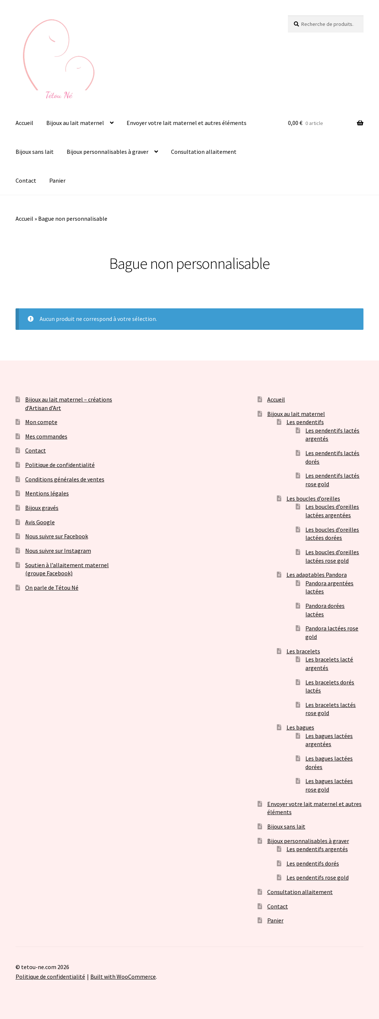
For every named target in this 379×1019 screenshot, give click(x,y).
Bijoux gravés (41, 507)
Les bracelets (303, 651)
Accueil (24, 122)
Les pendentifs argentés (317, 849)
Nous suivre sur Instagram (58, 550)
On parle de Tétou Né (51, 587)
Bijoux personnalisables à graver (107, 151)
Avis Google (40, 522)
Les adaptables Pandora (316, 574)
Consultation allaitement (204, 151)
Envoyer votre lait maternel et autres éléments (186, 122)
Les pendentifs (305, 422)
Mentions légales (47, 493)
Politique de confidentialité (60, 464)
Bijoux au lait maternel (75, 122)
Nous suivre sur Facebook (56, 536)
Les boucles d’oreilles (313, 498)
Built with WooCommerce (123, 976)
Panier (57, 180)
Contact (26, 180)
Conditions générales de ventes (64, 479)
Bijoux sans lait (35, 151)
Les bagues (300, 727)
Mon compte (41, 422)
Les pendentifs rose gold (317, 877)
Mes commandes (46, 436)
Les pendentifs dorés (312, 863)
